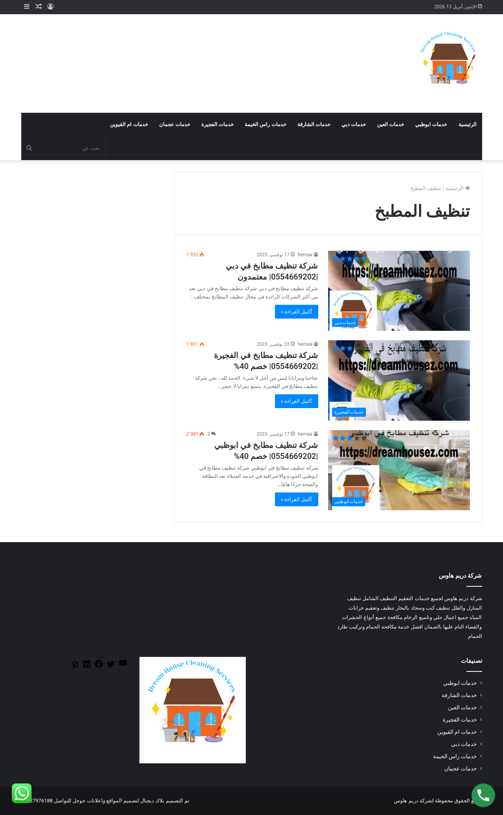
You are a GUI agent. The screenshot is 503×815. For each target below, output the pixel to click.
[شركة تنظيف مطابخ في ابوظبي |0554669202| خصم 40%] (399, 470)
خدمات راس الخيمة (265, 124)
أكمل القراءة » (296, 312)
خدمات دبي (354, 124)
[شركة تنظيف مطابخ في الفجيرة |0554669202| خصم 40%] (399, 380)
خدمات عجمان (174, 124)
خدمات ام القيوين (129, 124)
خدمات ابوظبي (431, 124)
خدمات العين (390, 124)
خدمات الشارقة (313, 124)
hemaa (305, 254)
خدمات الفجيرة (217, 124)
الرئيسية (467, 124)
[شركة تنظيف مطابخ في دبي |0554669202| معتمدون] (399, 291)
